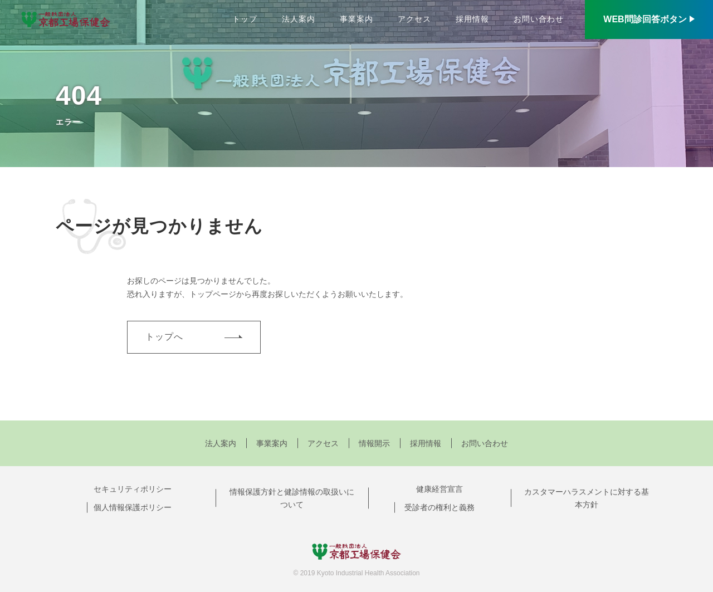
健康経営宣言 (439, 489)
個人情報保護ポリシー (133, 507)
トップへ (164, 336)
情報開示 (374, 443)
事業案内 (356, 18)
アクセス (414, 18)
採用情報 (472, 18)
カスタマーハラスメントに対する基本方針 (586, 498)
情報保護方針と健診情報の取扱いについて (291, 498)
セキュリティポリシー (133, 489)
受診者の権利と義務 (439, 507)
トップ (244, 18)
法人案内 (298, 18)
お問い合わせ (539, 18)
